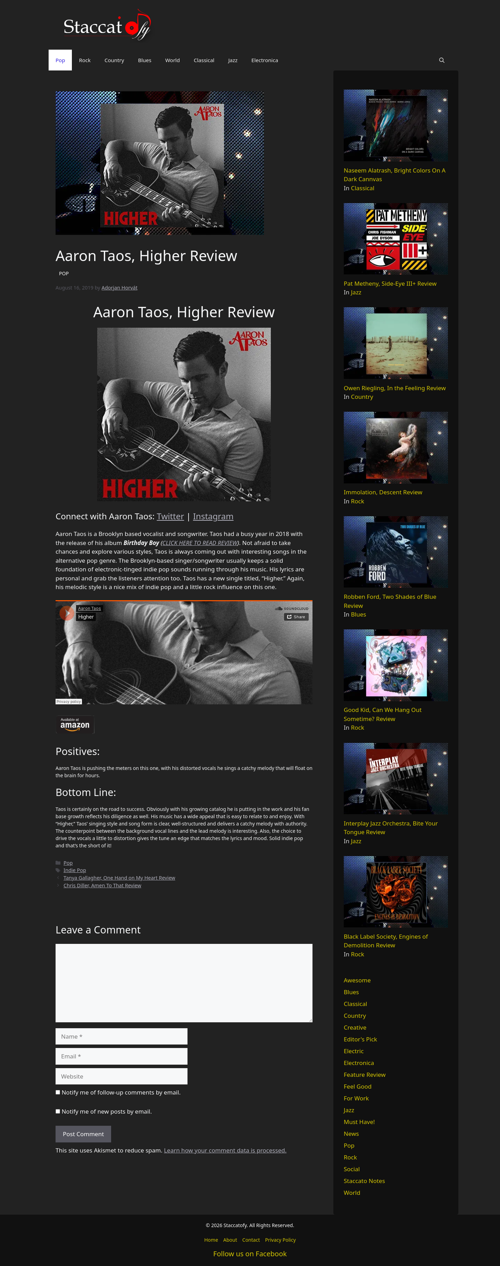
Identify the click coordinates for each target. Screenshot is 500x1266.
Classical (204, 60)
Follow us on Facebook (250, 1253)
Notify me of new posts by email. (106, 1111)
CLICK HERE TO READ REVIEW (200, 543)
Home (211, 1239)
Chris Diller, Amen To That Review (102, 885)
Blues (144, 60)
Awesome (357, 980)
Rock (85, 60)
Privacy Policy (280, 1239)
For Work (356, 1098)
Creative (355, 1027)
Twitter (170, 516)
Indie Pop (75, 870)
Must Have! (359, 1122)
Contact (251, 1239)
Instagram (213, 516)
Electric (354, 1051)
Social (352, 1169)
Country (114, 60)
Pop (60, 60)
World (172, 60)
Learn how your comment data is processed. (225, 1150)
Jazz (233, 60)
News (351, 1134)
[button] (441, 60)
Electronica (264, 60)
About (230, 1239)
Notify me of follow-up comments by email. (121, 1092)
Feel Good (358, 1086)
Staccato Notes (364, 1181)
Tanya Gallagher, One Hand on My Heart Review (119, 877)
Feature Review (365, 1075)
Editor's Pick (360, 1039)
